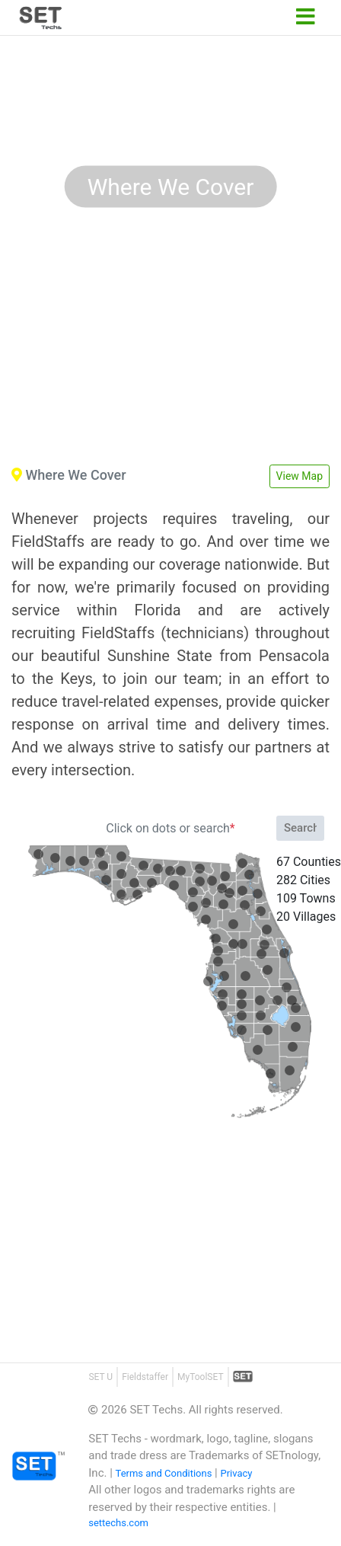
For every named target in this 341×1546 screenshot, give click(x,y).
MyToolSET (200, 1377)
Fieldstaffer (145, 1377)
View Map (299, 476)
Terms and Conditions (164, 1473)
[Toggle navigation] (305, 17)
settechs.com (118, 1522)
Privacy (237, 1473)
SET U (100, 1377)
